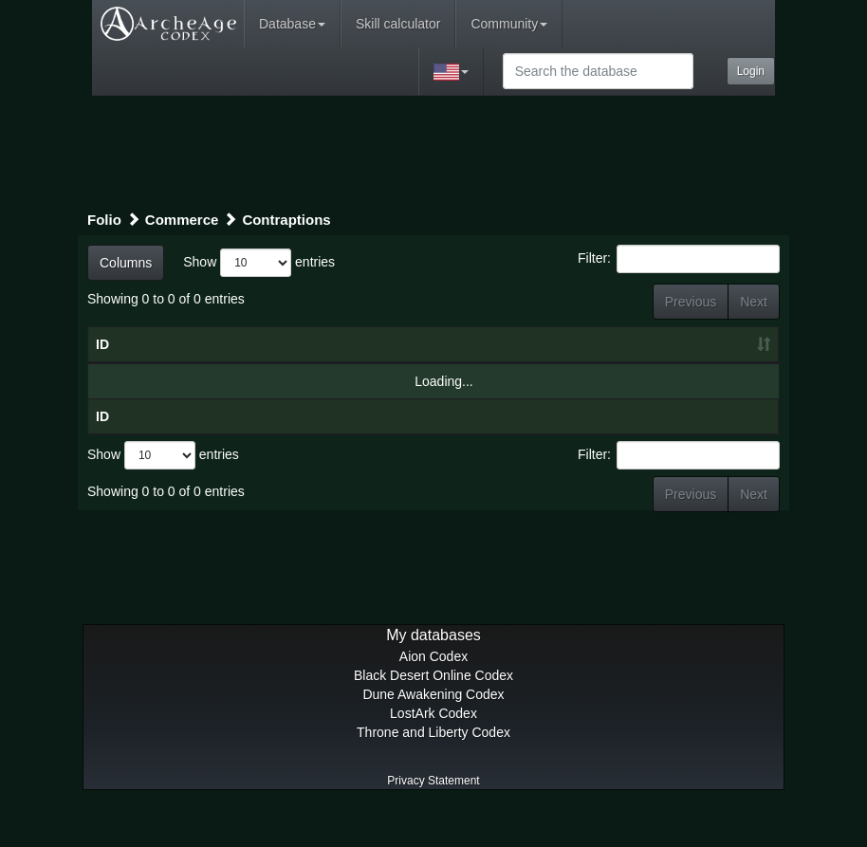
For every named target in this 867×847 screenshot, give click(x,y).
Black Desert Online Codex (433, 713)
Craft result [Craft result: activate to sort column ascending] (669, 363)
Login (751, 71)
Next (753, 301)
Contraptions (286, 220)
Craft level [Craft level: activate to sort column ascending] (530, 354)
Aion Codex (433, 694)
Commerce (182, 220)
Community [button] (508, 23)
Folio (104, 220)
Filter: (679, 259)
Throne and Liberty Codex (433, 770)
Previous (690, 301)
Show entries (259, 263)
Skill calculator (398, 23)
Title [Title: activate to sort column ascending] (227, 363)
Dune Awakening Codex (433, 732)
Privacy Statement (433, 818)
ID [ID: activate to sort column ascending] (102, 363)
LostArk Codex (433, 751)
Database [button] (292, 23)
